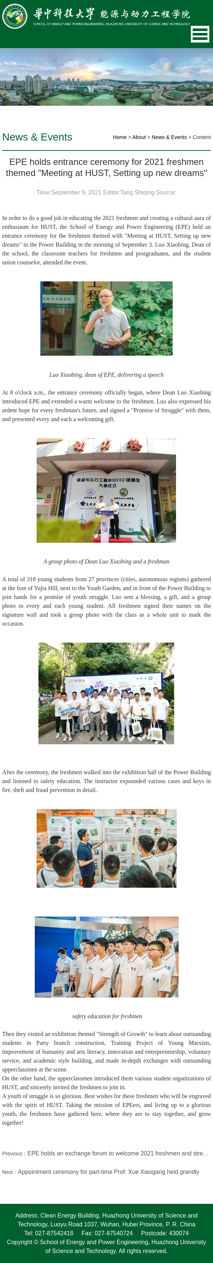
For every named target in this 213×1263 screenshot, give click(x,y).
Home (119, 137)
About (139, 137)
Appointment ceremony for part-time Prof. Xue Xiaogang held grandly (108, 1172)
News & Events (169, 137)
